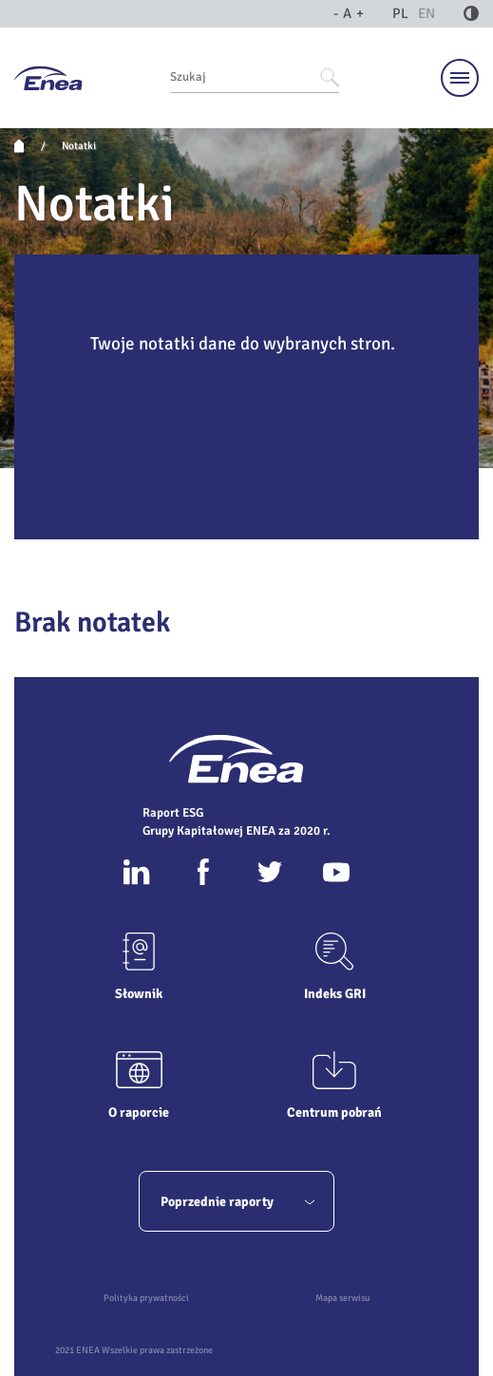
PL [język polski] (400, 13)
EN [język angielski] (426, 13)
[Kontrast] (471, 13)
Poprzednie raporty (237, 1202)
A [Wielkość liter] (348, 14)
